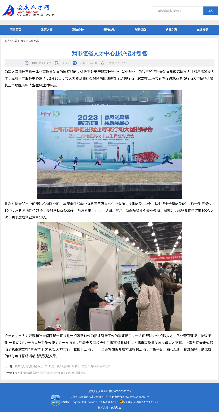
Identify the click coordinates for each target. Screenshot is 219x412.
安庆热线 (116, 407)
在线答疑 (202, 29)
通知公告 (78, 29)
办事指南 (140, 29)
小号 (123, 63)
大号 (111, 63)
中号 (117, 63)
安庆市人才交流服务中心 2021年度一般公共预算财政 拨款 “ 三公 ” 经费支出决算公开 (62, 366)
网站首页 (15, 29)
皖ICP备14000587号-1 (106, 402)
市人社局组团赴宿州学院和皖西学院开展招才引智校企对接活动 (50, 372)
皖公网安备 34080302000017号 (139, 402)
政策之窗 (46, 29)
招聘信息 (109, 29)
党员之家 (171, 29)
